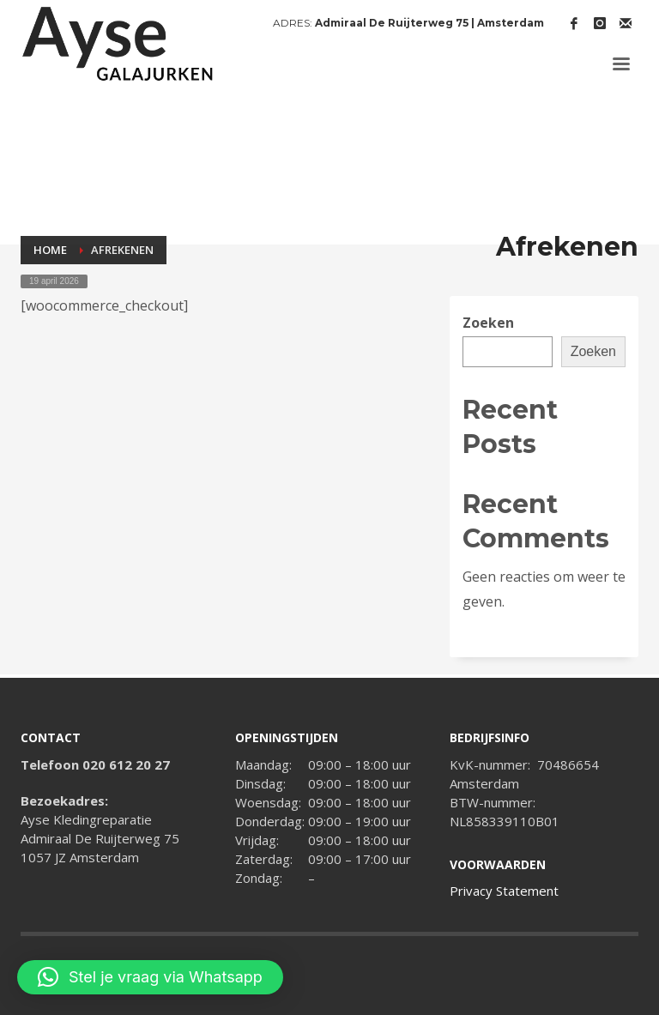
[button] (150, 977)
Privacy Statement (504, 890)
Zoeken (488, 322)
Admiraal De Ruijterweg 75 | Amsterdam (429, 22)
